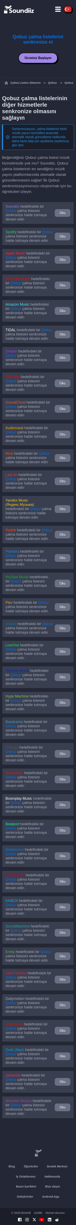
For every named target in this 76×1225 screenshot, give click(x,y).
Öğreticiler (31, 1166)
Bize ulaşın (52, 1186)
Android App (50, 1196)
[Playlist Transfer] (19, 9)
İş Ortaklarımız (26, 1176)
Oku (62, 213)
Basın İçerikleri (26, 1186)
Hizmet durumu (55, 1212)
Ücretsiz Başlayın (38, 58)
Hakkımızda (52, 1176)
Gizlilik (38, 1212)
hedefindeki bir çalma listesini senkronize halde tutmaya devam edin (26, 212)
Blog (12, 1166)
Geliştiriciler (25, 1196)
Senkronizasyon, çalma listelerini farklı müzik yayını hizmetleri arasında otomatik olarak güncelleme (39, 133)
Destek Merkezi (57, 1166)
